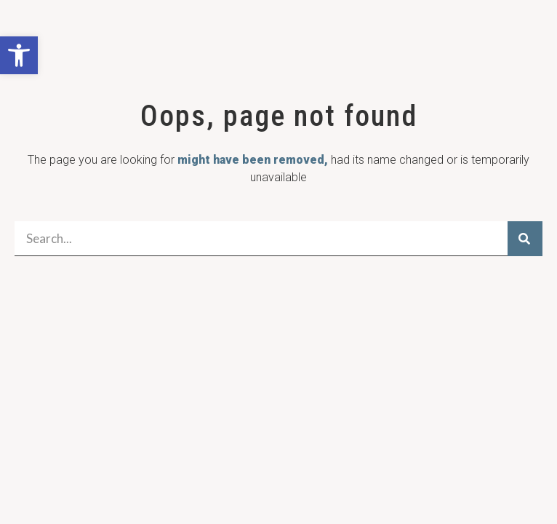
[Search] (525, 238)
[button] (19, 55)
